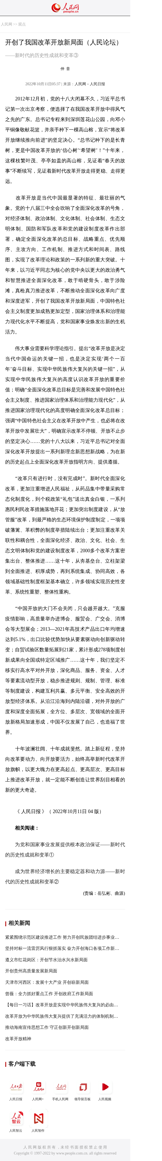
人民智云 (16, 1121)
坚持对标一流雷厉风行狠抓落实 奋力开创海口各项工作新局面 (64, 948)
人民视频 (105, 1089)
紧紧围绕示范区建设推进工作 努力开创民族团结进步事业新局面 (66, 937)
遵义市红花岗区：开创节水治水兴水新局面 (46, 959)
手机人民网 (60, 1089)
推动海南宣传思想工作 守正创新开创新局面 (47, 1027)
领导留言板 (83, 1089)
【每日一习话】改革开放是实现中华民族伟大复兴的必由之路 (63, 1005)
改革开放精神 (18, 1038)
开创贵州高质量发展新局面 (31, 971)
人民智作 (38, 1121)
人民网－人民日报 (90, 84)
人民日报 (16, 1089)
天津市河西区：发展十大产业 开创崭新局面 (47, 982)
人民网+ (38, 1089)
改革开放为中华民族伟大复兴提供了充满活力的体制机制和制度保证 (70, 1016)
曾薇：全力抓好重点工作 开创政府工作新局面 (49, 993)
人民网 (6, 24)
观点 (22, 24)
